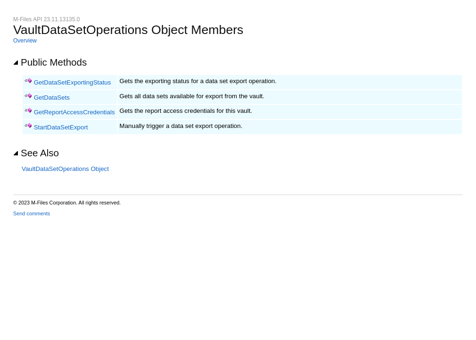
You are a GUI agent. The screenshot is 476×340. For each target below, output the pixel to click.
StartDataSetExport (61, 127)
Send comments (31, 213)
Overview (25, 40)
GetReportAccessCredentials (74, 112)
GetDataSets (52, 97)
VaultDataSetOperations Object (65, 168)
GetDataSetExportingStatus (72, 82)
